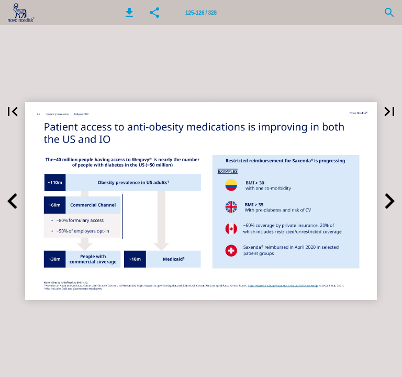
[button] (129, 12)
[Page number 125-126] (201, 12)
